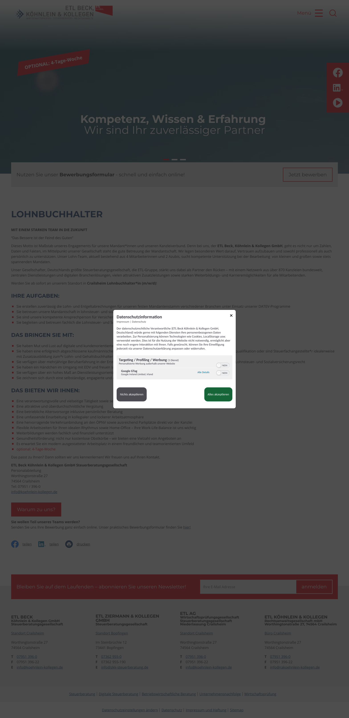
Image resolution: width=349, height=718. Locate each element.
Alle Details (203, 372)
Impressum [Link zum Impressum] (123, 321)
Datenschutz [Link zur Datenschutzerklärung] (139, 321)
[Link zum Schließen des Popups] (232, 316)
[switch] (223, 365)
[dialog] (174, 359)
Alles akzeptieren (218, 394)
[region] (174, 367)
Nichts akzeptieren (131, 394)
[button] (219, 365)
